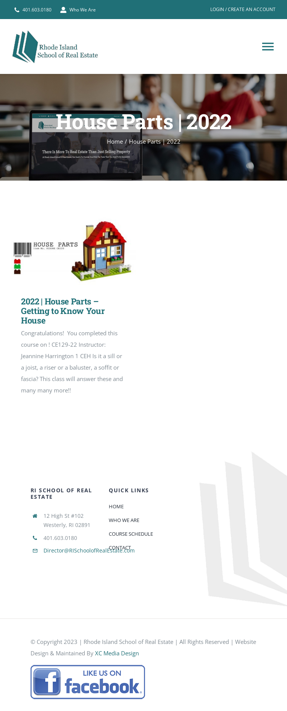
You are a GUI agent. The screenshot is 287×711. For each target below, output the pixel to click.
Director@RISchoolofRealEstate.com (89, 550)
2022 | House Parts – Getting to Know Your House (63, 311)
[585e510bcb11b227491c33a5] (88, 667)
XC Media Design (117, 653)
